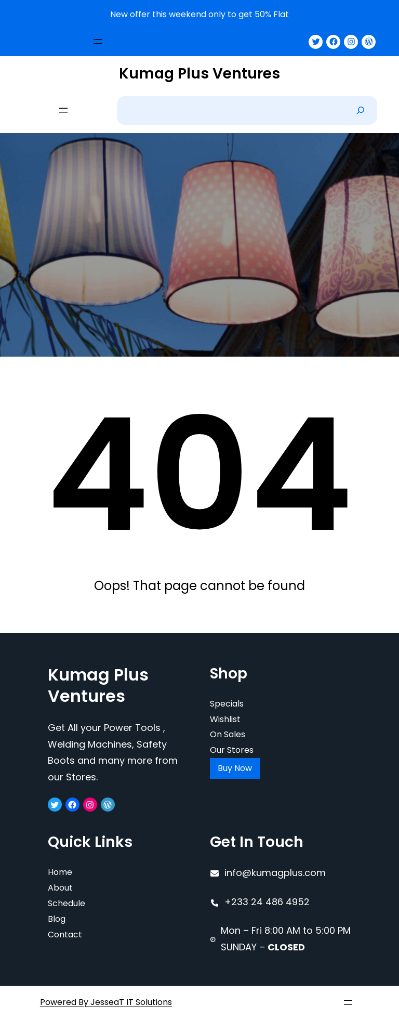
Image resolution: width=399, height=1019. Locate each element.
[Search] (360, 110)
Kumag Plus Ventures (199, 73)
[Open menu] (98, 42)
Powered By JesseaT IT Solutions (106, 1002)
